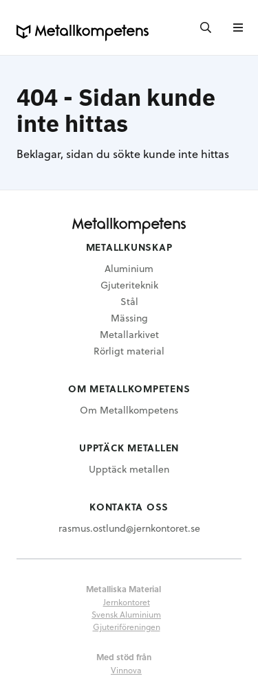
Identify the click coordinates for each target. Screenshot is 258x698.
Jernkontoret (126, 602)
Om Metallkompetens (129, 410)
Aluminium (129, 268)
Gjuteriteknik (129, 285)
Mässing (129, 318)
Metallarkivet (129, 334)
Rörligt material (129, 351)
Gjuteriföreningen (126, 626)
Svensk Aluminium (126, 614)
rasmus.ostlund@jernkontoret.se (129, 528)
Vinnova (126, 670)
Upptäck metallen (129, 469)
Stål (129, 301)
